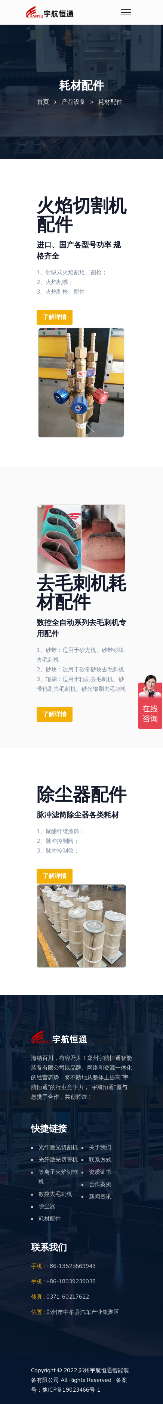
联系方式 (100, 1159)
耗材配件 (50, 1218)
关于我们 (100, 1147)
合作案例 (100, 1184)
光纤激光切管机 (58, 1159)
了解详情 (55, 317)
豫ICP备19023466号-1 (71, 1390)
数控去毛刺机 (55, 1194)
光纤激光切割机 (58, 1147)
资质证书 (100, 1172)
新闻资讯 (100, 1196)
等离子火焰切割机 (58, 1176)
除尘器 (47, 1206)
